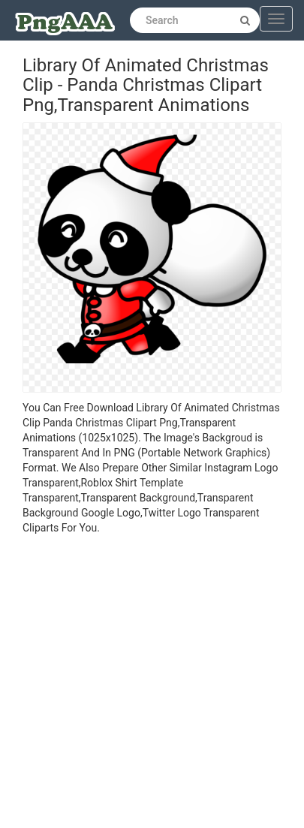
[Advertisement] (140, 683)
